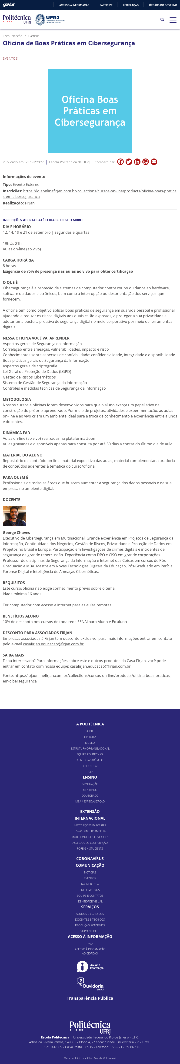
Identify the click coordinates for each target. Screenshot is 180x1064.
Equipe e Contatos (90, 896)
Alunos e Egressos (90, 914)
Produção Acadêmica (90, 925)
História (90, 737)
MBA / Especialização (90, 801)
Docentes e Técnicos (90, 920)
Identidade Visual (90, 901)
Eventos (90, 878)
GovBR (9, 5)
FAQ (90, 944)
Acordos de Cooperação (90, 843)
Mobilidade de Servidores (90, 837)
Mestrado (90, 790)
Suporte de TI (90, 931)
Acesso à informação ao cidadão (90, 951)
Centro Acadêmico (90, 760)
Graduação (90, 784)
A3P (90, 772)
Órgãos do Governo (163, 5)
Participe (106, 5)
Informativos (90, 890)
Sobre (90, 731)
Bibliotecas (90, 766)
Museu (90, 743)
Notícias (90, 872)
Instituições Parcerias (90, 825)
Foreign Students (90, 849)
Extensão (90, 811)
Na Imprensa (90, 884)
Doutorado (90, 796)
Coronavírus (90, 858)
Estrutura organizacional (90, 748)
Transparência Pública (90, 998)
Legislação (131, 5)
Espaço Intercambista (90, 831)
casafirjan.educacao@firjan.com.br (53, 644)
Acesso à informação (74, 5)
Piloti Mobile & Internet (101, 1058)
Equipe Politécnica (90, 754)
